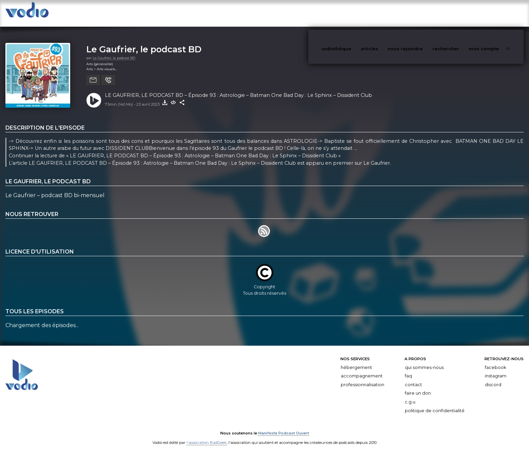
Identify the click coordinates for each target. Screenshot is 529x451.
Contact (413, 377)
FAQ (408, 369)
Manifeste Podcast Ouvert (283, 426)
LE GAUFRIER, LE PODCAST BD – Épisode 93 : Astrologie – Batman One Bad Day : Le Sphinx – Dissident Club (238, 88)
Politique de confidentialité (435, 403)
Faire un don (418, 386)
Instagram (495, 369)
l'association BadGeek (207, 436)
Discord (493, 377)
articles (384, 13)
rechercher (458, 13)
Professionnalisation (362, 377)
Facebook (495, 360)
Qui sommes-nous (424, 360)
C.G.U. (410, 395)
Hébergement (356, 360)
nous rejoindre (419, 13)
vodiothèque (352, 13)
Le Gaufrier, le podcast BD (143, 42)
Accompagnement (362, 369)
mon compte (495, 13)
